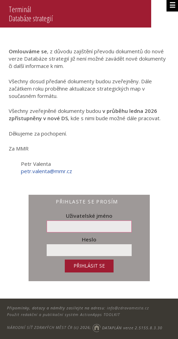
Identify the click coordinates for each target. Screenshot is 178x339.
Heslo (89, 239)
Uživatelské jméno (89, 215)
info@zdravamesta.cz (128, 307)
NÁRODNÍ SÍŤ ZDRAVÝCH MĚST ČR (39, 327)
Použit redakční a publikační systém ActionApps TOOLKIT (63, 314)
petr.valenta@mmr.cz (46, 171)
